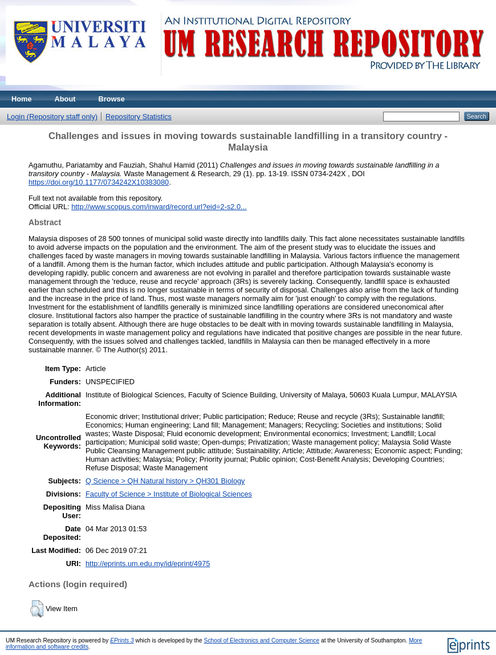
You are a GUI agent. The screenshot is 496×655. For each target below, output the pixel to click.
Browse (112, 99)
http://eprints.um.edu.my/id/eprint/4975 (148, 563)
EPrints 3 (122, 640)
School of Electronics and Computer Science (262, 640)
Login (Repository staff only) (52, 116)
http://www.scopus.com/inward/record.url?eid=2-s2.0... (159, 206)
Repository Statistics (138, 116)
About (65, 99)
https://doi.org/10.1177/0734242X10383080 (99, 182)
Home (21, 99)
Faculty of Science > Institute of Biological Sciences (169, 494)
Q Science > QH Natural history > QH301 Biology (165, 481)
